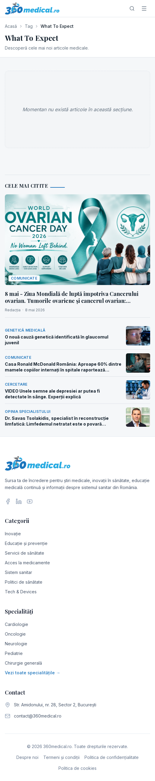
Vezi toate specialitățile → (32, 672)
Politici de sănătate (23, 582)
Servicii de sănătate (24, 553)
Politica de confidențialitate (111, 757)
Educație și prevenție (26, 543)
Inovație (13, 533)
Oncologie (15, 634)
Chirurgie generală (23, 663)
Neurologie (16, 643)
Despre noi (27, 757)
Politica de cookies (77, 768)
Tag (29, 26)
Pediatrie (14, 653)
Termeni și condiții (61, 757)
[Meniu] (144, 8)
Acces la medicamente (27, 562)
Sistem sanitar (18, 572)
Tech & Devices (21, 591)
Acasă (11, 26)
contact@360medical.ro (37, 715)
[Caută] (132, 8)
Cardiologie (16, 624)
